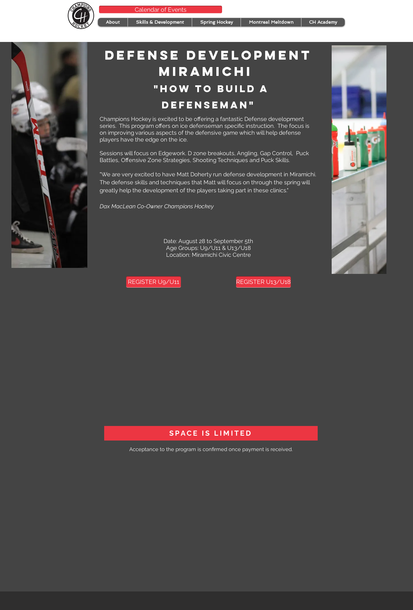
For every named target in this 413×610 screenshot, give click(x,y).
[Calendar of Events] (160, 9)
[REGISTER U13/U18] (263, 282)
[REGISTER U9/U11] (153, 282)
